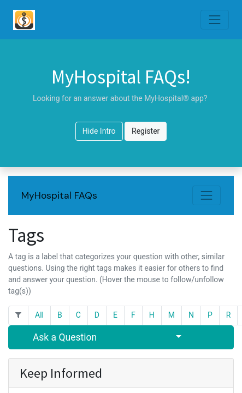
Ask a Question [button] (65, 337)
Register (146, 131)
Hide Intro (99, 131)
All (39, 315)
